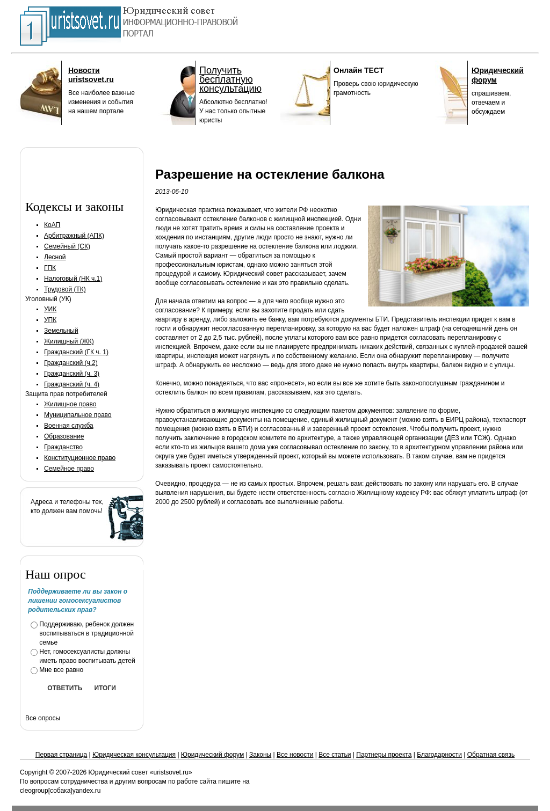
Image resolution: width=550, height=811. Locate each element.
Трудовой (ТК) (65, 289)
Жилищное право (70, 404)
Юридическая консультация (134, 754)
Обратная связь (491, 754)
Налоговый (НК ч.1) (73, 278)
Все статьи (335, 754)
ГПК (50, 268)
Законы (260, 754)
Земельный (61, 330)
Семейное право (69, 468)
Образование (64, 436)
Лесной (55, 257)
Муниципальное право (78, 415)
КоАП (52, 225)
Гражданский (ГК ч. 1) (76, 352)
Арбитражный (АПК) (74, 235)
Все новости (295, 754)
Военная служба (68, 425)
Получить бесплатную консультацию (230, 79)
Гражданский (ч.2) (71, 363)
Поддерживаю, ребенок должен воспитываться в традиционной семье (86, 633)
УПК (50, 320)
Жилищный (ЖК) (69, 341)
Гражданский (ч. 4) (71, 384)
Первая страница (61, 754)
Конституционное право (79, 458)
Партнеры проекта (383, 754)
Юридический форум (212, 754)
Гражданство (63, 447)
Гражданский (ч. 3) (71, 373)
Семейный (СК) (67, 246)
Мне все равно (61, 670)
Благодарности (439, 754)
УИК (50, 309)
